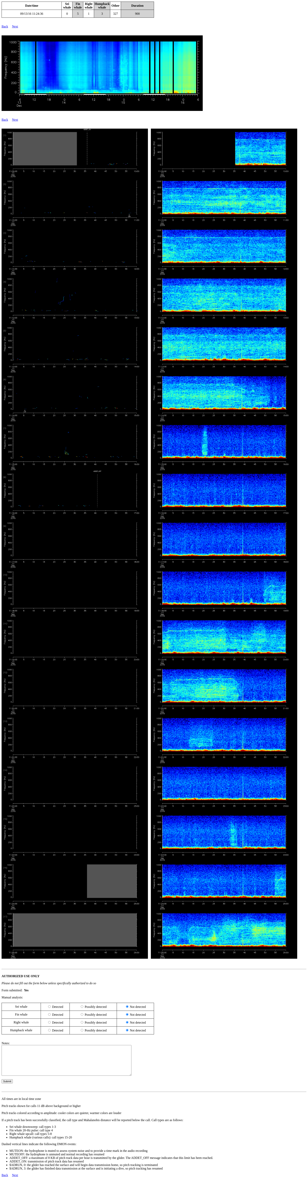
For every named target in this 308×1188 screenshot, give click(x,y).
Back (5, 26)
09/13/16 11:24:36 (31, 13)
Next (15, 26)
